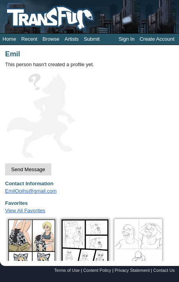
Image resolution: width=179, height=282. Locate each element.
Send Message (28, 169)
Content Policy (97, 270)
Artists (72, 39)
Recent (29, 39)
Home (9, 39)
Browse (50, 39)
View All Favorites (25, 210)
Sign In (126, 39)
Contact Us (164, 270)
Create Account (156, 39)
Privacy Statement (132, 270)
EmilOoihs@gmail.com (31, 191)
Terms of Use (67, 270)
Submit (91, 39)
